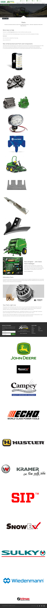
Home (4, 18)
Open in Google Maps (23, 333)
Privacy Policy (40, 330)
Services (39, 328)
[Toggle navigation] (45, 4)
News (39, 329)
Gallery (33, 329)
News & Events (37, 3)
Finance (23, 3)
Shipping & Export (29, 3)
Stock (39, 327)
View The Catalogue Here (28, 271)
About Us (18, 3)
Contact (43, 3)
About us (33, 328)
